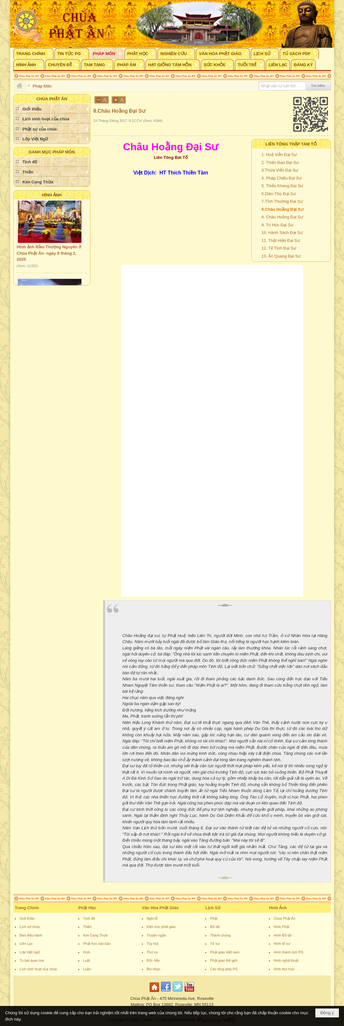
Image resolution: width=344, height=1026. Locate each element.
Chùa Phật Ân (284, 918)
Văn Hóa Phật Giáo (160, 907)
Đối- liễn (153, 960)
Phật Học (87, 907)
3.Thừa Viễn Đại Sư (280, 170)
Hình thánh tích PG (289, 952)
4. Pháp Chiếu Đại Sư (282, 178)
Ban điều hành (31, 935)
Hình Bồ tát (282, 935)
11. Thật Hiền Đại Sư (281, 240)
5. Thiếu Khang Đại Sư (283, 185)
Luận (87, 969)
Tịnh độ (89, 918)
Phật (213, 918)
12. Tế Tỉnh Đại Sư (279, 248)
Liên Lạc (26, 943)
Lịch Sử (212, 907)
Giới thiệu (27, 918)
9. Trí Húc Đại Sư (278, 225)
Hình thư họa (284, 969)
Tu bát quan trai (32, 960)
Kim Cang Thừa (95, 935)
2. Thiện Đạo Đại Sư (280, 162)
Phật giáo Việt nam (225, 952)
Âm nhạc (153, 969)
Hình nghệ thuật (286, 960)
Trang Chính (27, 907)
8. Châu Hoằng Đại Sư (282, 217)
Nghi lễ (152, 918)
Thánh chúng (220, 935)
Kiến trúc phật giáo (161, 927)
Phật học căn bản (96, 943)
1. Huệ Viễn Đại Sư (279, 154)
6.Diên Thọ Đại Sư (279, 193)
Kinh (86, 952)
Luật (86, 960)
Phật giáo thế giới (223, 960)
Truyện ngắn (156, 935)
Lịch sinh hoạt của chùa (38, 969)
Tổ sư (214, 943)
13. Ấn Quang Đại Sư (281, 256)
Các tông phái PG (224, 969)
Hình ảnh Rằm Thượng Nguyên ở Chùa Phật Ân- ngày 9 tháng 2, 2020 (49, 254)
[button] (33, 53)
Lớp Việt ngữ (30, 952)
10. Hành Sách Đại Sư (282, 232)
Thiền (87, 927)
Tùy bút (152, 943)
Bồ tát (215, 927)
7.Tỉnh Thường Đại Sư (282, 201)
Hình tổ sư (282, 943)
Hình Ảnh (51, 195)
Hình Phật (281, 927)
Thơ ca (152, 952)
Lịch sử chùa (30, 927)
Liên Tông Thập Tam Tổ (291, 144)
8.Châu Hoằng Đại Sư (283, 209)
